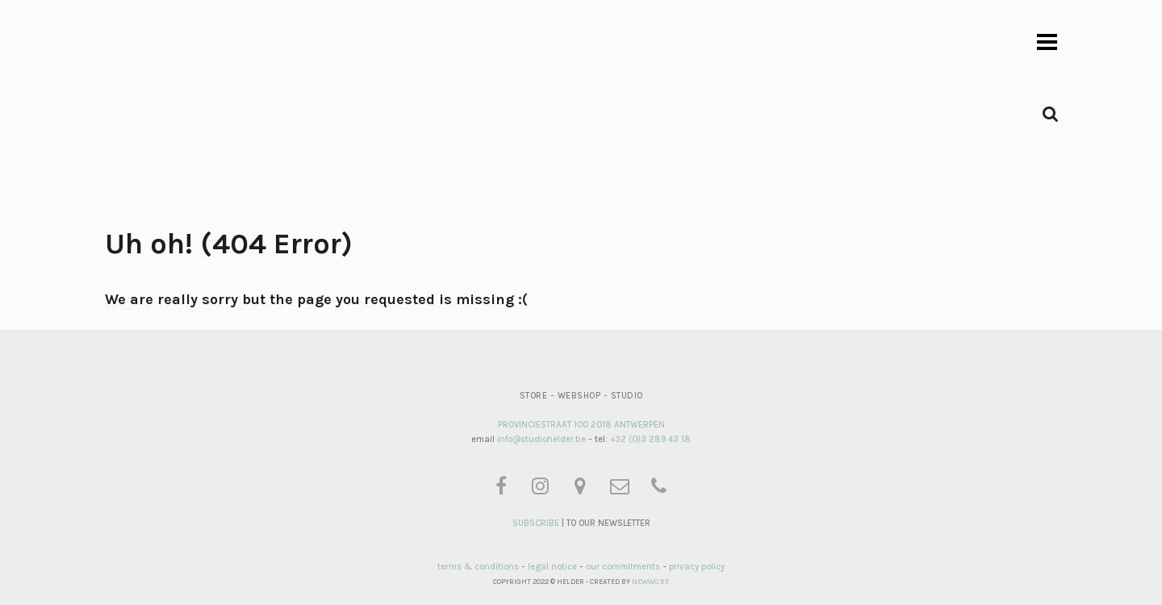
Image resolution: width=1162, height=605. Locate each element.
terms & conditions (478, 566)
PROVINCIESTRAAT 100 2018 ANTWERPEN (581, 424)
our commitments (623, 566)
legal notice (552, 566)
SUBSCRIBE (535, 523)
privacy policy (697, 566)
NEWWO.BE (650, 582)
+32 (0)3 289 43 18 (650, 439)
